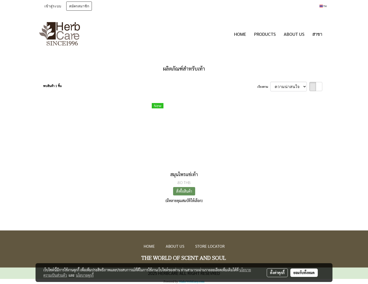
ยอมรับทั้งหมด (304, 272)
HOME (240, 34)
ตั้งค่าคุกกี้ (277, 272)
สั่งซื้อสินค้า (184, 191)
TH (323, 6)
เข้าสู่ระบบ (52, 6)
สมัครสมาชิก (79, 6)
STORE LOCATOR (210, 246)
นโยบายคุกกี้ (85, 275)
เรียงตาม (263, 87)
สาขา (317, 34)
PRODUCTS (265, 34)
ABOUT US (294, 34)
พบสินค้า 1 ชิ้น (52, 86)
